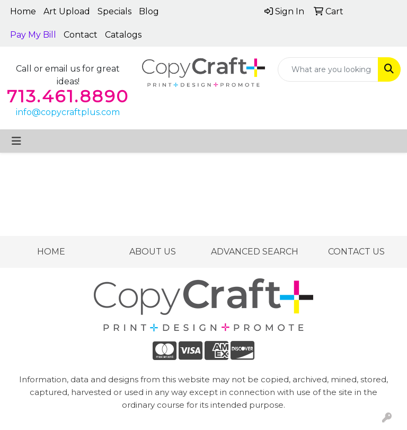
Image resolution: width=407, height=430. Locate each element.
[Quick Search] (328, 69)
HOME (51, 252)
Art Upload (66, 11)
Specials (114, 11)
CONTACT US (356, 252)
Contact (81, 35)
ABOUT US (152, 252)
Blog (149, 11)
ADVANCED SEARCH (254, 252)
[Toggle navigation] (16, 141)
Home (23, 11)
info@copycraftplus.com (68, 112)
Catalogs (123, 35)
